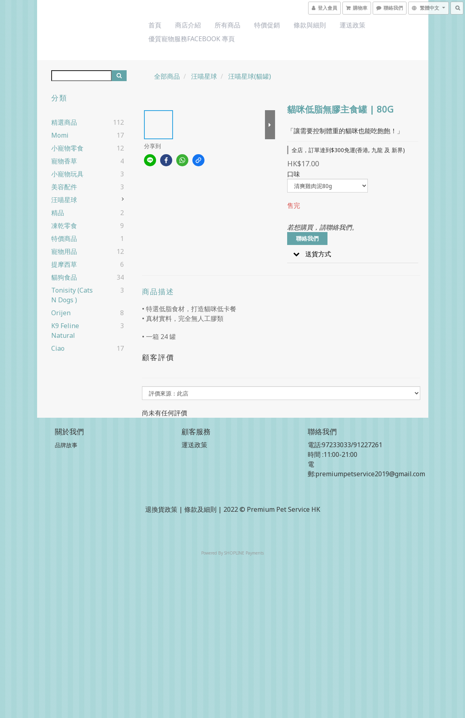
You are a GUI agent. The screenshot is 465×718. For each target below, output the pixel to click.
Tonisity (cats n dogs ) (72, 295)
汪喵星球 (64, 199)
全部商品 (167, 76)
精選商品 (64, 122)
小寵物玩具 (67, 174)
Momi (60, 135)
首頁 (154, 25)
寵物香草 (64, 161)
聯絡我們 (307, 238)
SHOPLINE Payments (244, 553)
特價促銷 (267, 25)
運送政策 (352, 25)
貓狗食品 (64, 277)
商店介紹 (188, 25)
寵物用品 (64, 251)
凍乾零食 (64, 225)
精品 (57, 212)
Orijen (61, 312)
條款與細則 (310, 25)
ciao (58, 348)
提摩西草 (64, 264)
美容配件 (64, 186)
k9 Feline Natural (65, 330)
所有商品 (227, 25)
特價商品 (64, 238)
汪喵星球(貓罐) (249, 76)
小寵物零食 (67, 148)
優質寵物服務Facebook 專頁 (191, 38)
